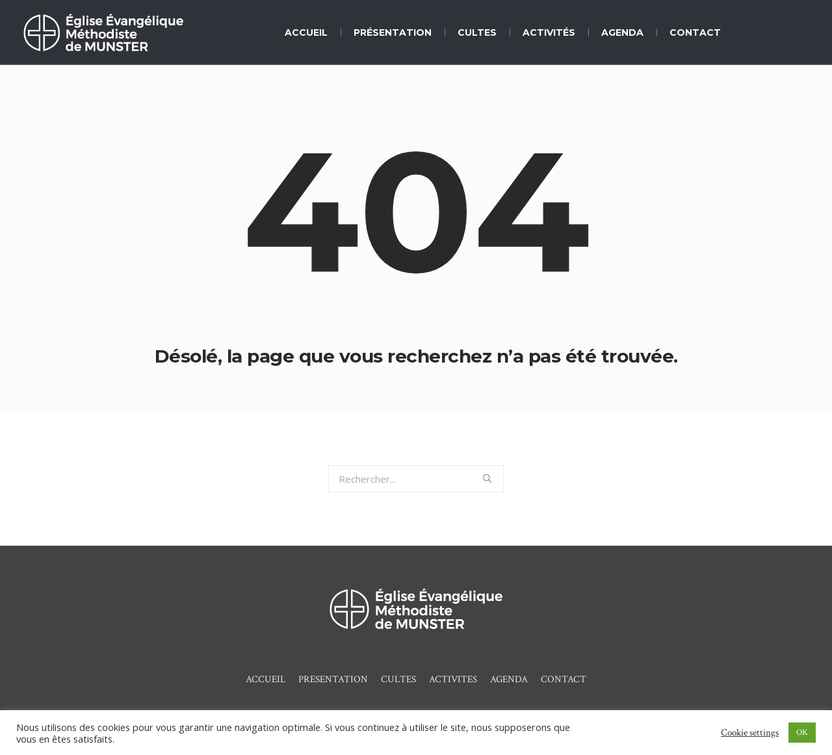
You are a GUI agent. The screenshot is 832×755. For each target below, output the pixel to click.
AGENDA (509, 679)
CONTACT (563, 679)
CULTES (398, 679)
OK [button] (802, 732)
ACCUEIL (265, 679)
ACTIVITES (453, 679)
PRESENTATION (333, 679)
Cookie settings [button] (750, 732)
